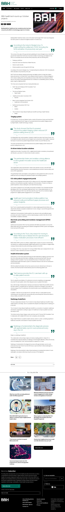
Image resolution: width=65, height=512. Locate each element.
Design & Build (28, 377)
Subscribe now (39, 447)
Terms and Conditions (42, 503)
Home (4, 8)
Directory (27, 8)
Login (60, 8)
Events (22, 8)
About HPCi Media (27, 502)
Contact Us (25, 506)
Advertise (39, 501)
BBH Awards (16, 8)
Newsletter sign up (27, 504)
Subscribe (53, 8)
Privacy (38, 505)
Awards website (41, 499)
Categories (9, 8)
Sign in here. (12, 489)
